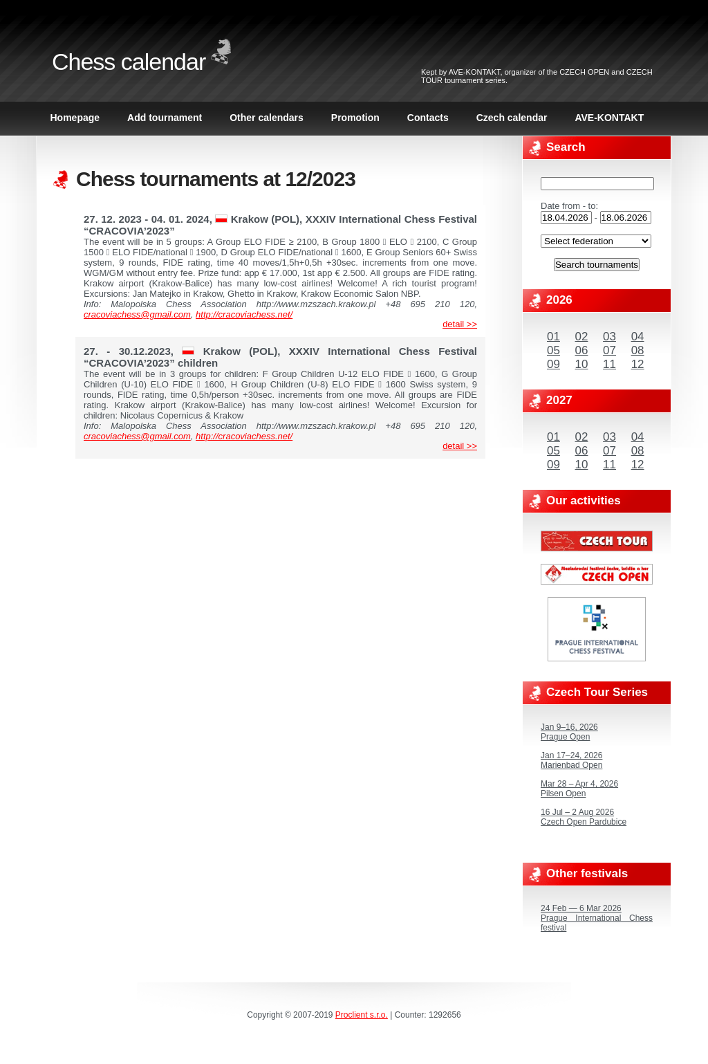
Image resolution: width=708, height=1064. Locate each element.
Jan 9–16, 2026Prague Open (569, 732)
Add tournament (164, 117)
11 (609, 364)
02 (581, 336)
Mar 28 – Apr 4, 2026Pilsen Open (579, 788)
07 (609, 350)
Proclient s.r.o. (361, 1015)
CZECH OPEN (584, 72)
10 (581, 364)
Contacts (428, 117)
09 (553, 364)
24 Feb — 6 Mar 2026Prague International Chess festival (597, 918)
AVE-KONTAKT (475, 72)
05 (553, 350)
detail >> (459, 324)
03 (609, 336)
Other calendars (267, 117)
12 (637, 364)
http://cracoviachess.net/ (244, 314)
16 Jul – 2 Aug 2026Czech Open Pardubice (583, 817)
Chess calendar (128, 61)
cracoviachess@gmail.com (137, 314)
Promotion (355, 117)
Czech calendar (512, 117)
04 (637, 336)
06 (581, 350)
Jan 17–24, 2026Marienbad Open (571, 760)
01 (553, 336)
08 (637, 350)
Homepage (75, 117)
